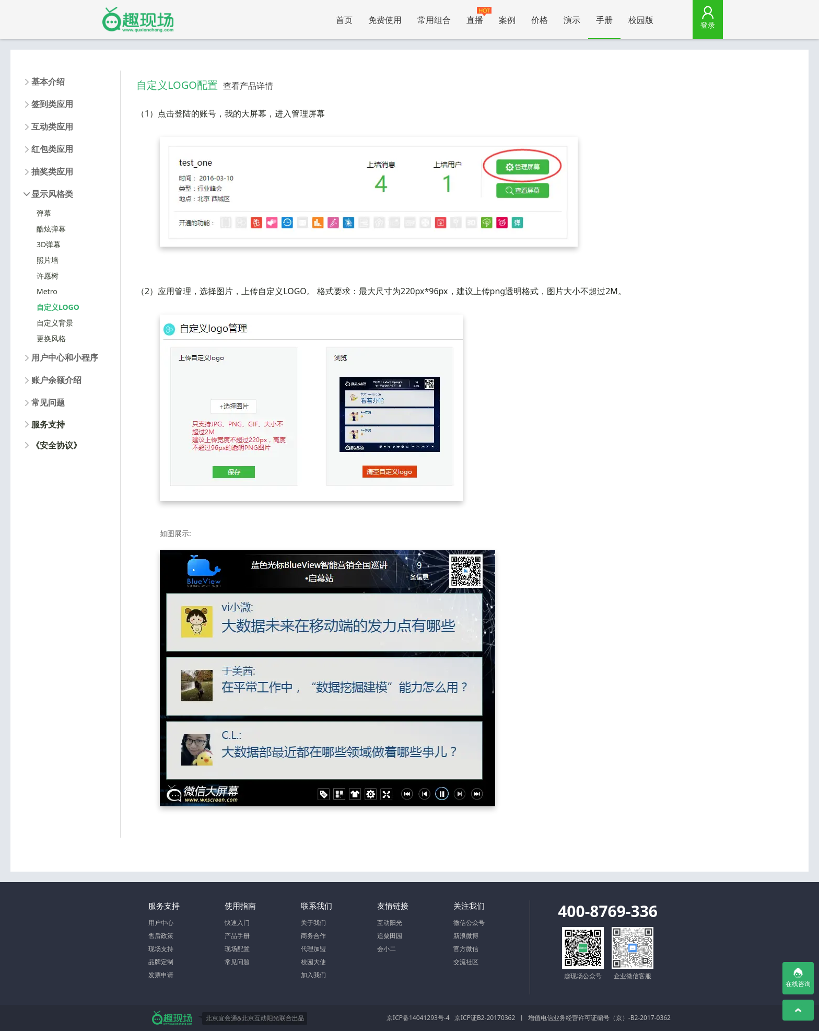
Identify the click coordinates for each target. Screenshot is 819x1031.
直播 (478, 16)
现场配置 (237, 948)
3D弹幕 (49, 244)
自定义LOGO (58, 307)
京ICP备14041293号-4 (418, 1017)
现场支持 (160, 948)
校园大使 (313, 961)
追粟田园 (389, 935)
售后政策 (160, 935)
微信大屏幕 (138, 19)
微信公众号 (469, 922)
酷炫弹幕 (51, 229)
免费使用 (385, 20)
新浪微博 (465, 935)
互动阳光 (389, 922)
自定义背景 (55, 323)
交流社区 (465, 961)
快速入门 (237, 922)
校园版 (640, 20)
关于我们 (313, 922)
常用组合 (434, 20)
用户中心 (160, 922)
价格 (539, 20)
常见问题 (237, 961)
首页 (344, 20)
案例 (507, 20)
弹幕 (44, 213)
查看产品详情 (248, 85)
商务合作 (313, 935)
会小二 (386, 948)
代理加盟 (313, 948)
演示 (572, 20)
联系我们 (316, 905)
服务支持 (48, 424)
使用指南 (240, 905)
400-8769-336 (608, 911)
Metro (47, 291)
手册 (604, 20)
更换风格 (51, 338)
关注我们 (469, 905)
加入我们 (313, 974)
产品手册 (237, 935)
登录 (707, 25)
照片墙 (47, 260)
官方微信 (465, 948)
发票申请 (160, 974)
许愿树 (47, 276)
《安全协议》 (56, 445)
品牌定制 (160, 961)
